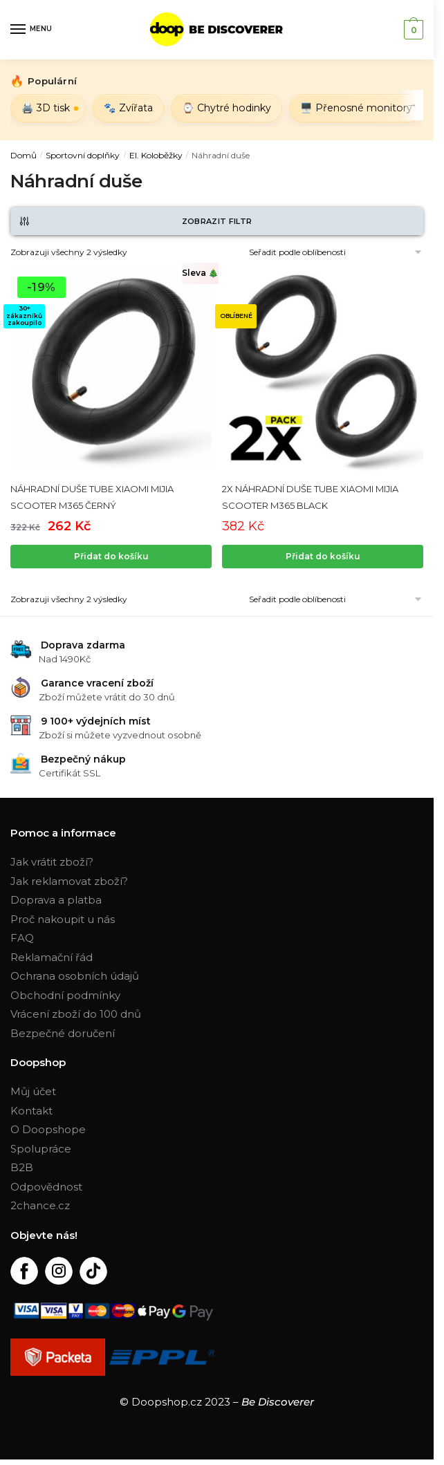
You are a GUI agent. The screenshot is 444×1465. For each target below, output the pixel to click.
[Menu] (31, 29)
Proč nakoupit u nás (62, 919)
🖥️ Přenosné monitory (356, 108)
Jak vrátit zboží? (51, 861)
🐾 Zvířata (128, 108)
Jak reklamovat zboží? (69, 881)
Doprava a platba (56, 899)
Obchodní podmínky (65, 995)
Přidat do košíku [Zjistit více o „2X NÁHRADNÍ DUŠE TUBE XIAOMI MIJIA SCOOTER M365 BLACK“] (323, 556)
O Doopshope (48, 1129)
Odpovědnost (46, 1186)
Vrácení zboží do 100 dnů (75, 1013)
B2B (21, 1167)
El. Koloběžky (156, 155)
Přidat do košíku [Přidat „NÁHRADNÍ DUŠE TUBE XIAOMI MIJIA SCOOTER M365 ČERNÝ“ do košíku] (111, 556)
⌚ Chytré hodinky (226, 108)
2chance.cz (40, 1205)
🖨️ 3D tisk (45, 108)
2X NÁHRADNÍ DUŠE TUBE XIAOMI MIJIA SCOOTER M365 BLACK (310, 497)
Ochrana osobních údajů (74, 975)
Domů (23, 155)
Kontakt (31, 1110)
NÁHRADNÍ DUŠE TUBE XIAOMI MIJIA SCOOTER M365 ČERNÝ (92, 497)
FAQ (22, 937)
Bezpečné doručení (62, 1033)
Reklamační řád (51, 957)
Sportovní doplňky (83, 155)
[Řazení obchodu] (307, 252)
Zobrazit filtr (135, 221)
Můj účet (33, 1091)
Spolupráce (40, 1148)
